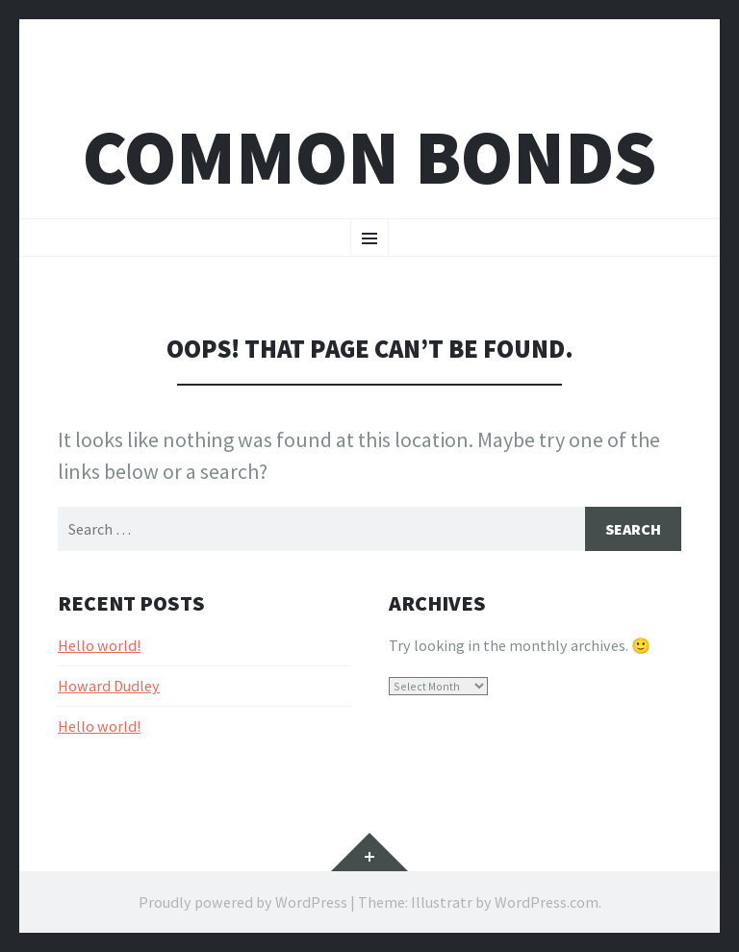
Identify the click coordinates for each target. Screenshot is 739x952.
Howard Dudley (109, 685)
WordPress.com (547, 902)
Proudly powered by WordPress (243, 902)
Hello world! (99, 645)
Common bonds (369, 157)
